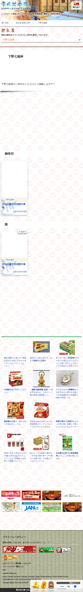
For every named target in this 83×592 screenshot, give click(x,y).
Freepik (31, 576)
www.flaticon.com (11, 579)
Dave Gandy (21, 576)
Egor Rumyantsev (43, 576)
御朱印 (23, 232)
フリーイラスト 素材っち (13, 567)
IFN (4, 570)
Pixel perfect (58, 576)
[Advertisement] (41, 120)
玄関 (6, 23)
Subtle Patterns (9, 573)
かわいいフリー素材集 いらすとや (17, 563)
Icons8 (25, 583)
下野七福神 (8, 39)
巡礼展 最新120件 (23, 23)
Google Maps (8, 583)
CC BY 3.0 (36, 579)
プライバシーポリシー (14, 537)
